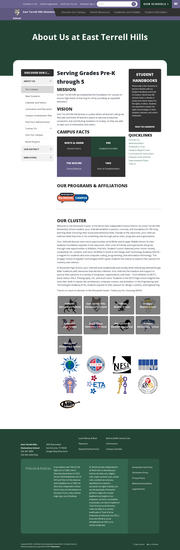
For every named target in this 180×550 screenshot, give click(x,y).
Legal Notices (138, 489)
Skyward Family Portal (89, 449)
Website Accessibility (142, 483)
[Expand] (51, 128)
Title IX (132, 163)
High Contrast (140, 544)
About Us (29, 81)
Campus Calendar (114, 449)
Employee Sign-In (87, 4)
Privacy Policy (138, 478)
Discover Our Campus (74, 12)
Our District (31, 149)
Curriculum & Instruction (141, 153)
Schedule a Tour (30, 4)
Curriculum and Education (38, 109)
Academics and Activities (127, 12)
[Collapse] (51, 81)
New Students (32, 96)
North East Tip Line (68, 4)
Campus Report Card (139, 150)
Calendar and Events (35, 102)
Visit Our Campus (34, 134)
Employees (30, 157)
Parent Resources (100, 12)
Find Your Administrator (37, 122)
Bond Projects (32, 141)
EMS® (49, 547)
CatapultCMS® (40, 547)
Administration (136, 143)
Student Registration (49, 4)
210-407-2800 (27, 451)
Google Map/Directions (57, 451)
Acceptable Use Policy (142, 467)
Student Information (156, 12)
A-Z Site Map (152, 544)
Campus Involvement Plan (38, 115)
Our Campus (31, 89)
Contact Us (134, 139)
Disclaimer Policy (140, 472)
